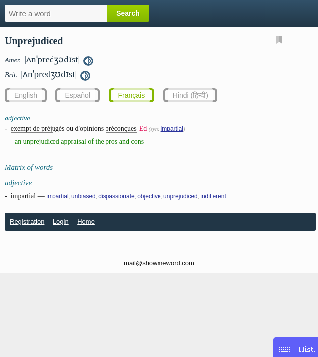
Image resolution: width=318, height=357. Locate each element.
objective (148, 196)
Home (86, 221)
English (25, 95)
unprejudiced (180, 196)
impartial (172, 128)
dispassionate (116, 196)
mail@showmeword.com (159, 263)
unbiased (83, 196)
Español (77, 95)
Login (61, 221)
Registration (27, 221)
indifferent (213, 196)
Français (131, 95)
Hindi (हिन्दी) (190, 95)
